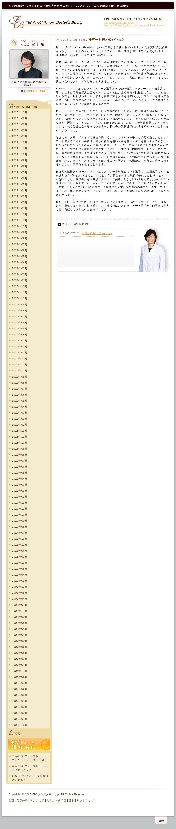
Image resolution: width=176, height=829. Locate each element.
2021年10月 (20, 226)
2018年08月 (20, 454)
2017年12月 (20, 502)
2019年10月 (20, 370)
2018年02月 (20, 490)
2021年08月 (20, 238)
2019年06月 (20, 394)
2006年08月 (20, 676)
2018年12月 (20, 430)
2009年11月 (20, 586)
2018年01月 (20, 496)
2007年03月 (20, 658)
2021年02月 (20, 274)
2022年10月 (20, 154)
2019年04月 (20, 406)
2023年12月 (20, 112)
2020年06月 (20, 322)
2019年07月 (20, 388)
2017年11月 (20, 508)
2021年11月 (20, 220)
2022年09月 (20, 160)
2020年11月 (20, 292)
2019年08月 (20, 382)
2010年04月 (20, 574)
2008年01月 (20, 634)
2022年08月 (20, 166)
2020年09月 (20, 304)
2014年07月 (20, 532)
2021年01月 (20, 280)
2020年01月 (20, 352)
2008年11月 (20, 610)
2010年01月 (20, 580)
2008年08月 (20, 622)
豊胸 (71, 800)
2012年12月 (20, 538)
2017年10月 (20, 514)
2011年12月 (20, 544)
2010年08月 (20, 568)
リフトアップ (85, 800)
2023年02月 (20, 130)
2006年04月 (20, 700)
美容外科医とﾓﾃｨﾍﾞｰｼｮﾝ (97, 233)
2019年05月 (20, 400)
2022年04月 (20, 190)
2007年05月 (20, 652)
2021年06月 (20, 250)
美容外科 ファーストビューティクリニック (29, 768)
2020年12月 (20, 286)
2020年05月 (20, 328)
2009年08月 (20, 592)
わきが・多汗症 (56, 800)
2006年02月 (20, 712)
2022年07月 (20, 172)
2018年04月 (20, 478)
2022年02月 (20, 202)
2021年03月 (20, 268)
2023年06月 (20, 118)
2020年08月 (20, 310)
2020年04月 (20, 334)
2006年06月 (20, 688)
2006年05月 (20, 694)
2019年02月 (20, 418)
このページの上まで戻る (161, 821)
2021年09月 (20, 232)
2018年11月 (20, 436)
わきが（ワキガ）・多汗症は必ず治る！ (30, 778)
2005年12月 (20, 724)
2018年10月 (20, 442)
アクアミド (37, 800)
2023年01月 (20, 136)
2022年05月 (20, 184)
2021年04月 (20, 262)
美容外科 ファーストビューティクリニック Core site (29, 758)
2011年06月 (20, 550)
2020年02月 (20, 346)
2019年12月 (20, 358)
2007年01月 (20, 664)
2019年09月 (20, 376)
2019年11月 (20, 364)
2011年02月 (20, 556)
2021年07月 (20, 244)
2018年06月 (20, 466)
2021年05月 (20, 256)
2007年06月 (20, 646)
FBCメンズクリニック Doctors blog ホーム (46, 22)
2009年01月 (20, 604)
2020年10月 (20, 298)
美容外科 (22, 800)
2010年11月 (20, 562)
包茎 (11, 800)
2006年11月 (20, 670)
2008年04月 (20, 628)
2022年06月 (20, 178)
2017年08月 (20, 526)
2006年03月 (20, 706)
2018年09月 (20, 448)
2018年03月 (20, 484)
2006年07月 (20, 682)
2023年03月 (20, 124)
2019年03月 (20, 412)
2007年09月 (20, 640)
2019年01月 (20, 424)
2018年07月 (20, 460)
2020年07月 (20, 316)
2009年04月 (20, 598)
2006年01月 (20, 718)
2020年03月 (20, 340)
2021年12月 (20, 214)
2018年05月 (20, 472)
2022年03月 (20, 196)
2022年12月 (20, 142)
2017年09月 (20, 520)
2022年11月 (20, 148)
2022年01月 (20, 208)
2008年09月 (20, 616)
